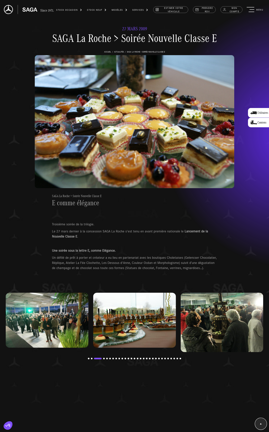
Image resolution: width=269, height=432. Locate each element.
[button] (69, 10)
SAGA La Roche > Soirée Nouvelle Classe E (77, 196)
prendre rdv (204, 9)
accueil (107, 51)
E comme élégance (75, 202)
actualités (119, 51)
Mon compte (231, 9)
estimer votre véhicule (169, 9)
